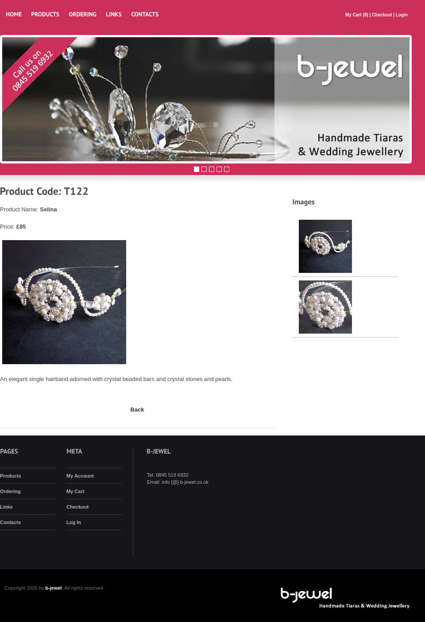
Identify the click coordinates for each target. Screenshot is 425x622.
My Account (80, 475)
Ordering (10, 491)
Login (402, 14)
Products (10, 475)
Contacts (10, 522)
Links (6, 506)
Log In (73, 522)
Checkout (382, 14)
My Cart (354, 14)
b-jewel (53, 588)
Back (137, 409)
